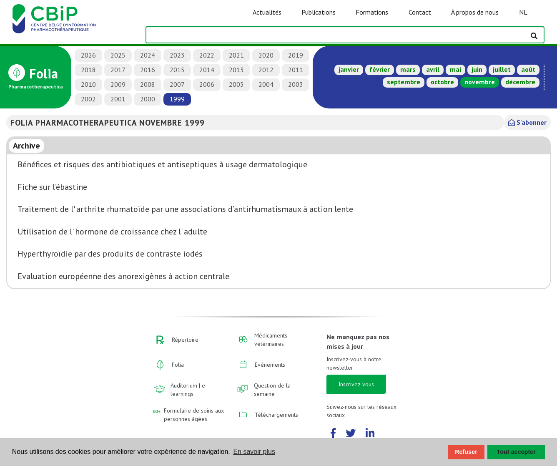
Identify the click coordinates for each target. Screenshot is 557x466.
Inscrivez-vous (356, 384)
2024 (147, 55)
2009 (117, 84)
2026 (88, 55)
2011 (295, 69)
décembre (520, 82)
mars (408, 69)
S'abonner (527, 122)
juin (477, 69)
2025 (117, 55)
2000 (147, 99)
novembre (479, 82)
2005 (236, 84)
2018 (88, 69)
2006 (206, 84)
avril (432, 69)
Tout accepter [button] (516, 451)
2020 (265, 55)
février (379, 69)
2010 (88, 84)
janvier (349, 69)
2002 (88, 99)
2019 (295, 55)
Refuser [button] (466, 451)
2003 (295, 84)
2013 (236, 69)
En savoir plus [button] (254, 451)
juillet (502, 69)
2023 (177, 55)
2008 (147, 84)
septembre (403, 82)
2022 (206, 55)
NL (523, 12)
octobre (442, 82)
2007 (177, 84)
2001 (117, 99)
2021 (236, 55)
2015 (177, 69)
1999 (177, 99)
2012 (265, 69)
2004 (265, 84)
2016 (147, 69)
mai (455, 69)
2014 (206, 69)
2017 (117, 69)
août (528, 69)
